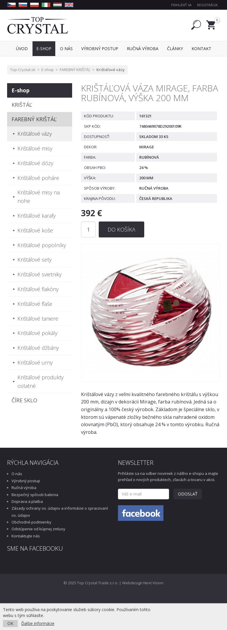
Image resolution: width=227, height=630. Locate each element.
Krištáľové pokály (37, 333)
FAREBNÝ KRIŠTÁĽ (75, 69)
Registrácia (207, 5)
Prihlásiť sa (181, 5)
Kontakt (201, 48)
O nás (17, 473)
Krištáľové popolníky (41, 245)
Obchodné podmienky (31, 522)
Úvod (22, 48)
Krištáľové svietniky (39, 274)
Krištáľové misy (34, 148)
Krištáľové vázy (110, 69)
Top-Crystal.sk (22, 69)
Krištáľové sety (34, 259)
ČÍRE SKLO (24, 400)
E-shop (47, 69)
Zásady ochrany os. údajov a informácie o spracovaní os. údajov (60, 512)
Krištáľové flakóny (38, 289)
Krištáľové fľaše (34, 303)
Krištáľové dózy (35, 163)
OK (10, 623)
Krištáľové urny (35, 362)
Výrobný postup (26, 480)
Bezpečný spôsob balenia (35, 494)
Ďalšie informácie (37, 623)
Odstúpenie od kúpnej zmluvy (38, 528)
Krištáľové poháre (38, 177)
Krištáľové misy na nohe (38, 196)
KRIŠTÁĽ (22, 104)
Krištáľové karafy (36, 215)
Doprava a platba (27, 501)
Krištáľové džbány (38, 347)
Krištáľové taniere (37, 318)
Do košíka (121, 229)
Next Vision (153, 582)
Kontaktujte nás (26, 536)
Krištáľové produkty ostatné (40, 381)
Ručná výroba (24, 487)
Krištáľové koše (35, 230)
